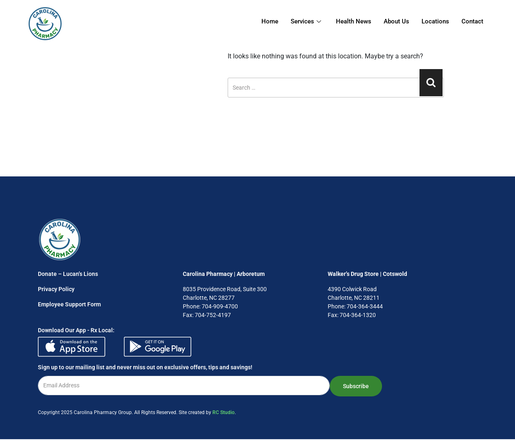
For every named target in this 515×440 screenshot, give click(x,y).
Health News (353, 21)
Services (306, 21)
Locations (435, 21)
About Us (396, 21)
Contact (472, 21)
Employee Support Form (69, 304)
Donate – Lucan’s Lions (68, 274)
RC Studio (223, 412)
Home (269, 21)
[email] (184, 385)
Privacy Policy (56, 289)
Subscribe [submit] (356, 386)
